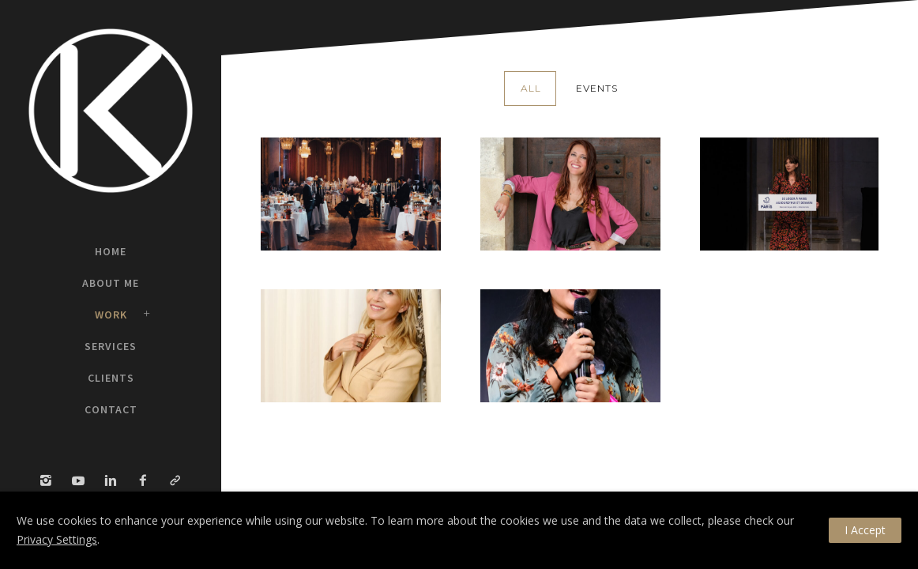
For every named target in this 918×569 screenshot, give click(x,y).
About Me (110, 283)
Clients (111, 378)
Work (111, 314)
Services (111, 346)
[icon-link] (175, 481)
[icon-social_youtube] (82, 481)
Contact (111, 409)
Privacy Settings (57, 539)
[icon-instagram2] (50, 481)
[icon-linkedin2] (114, 481)
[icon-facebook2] (147, 481)
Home (110, 251)
